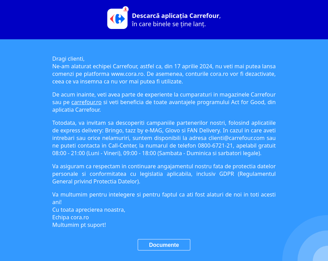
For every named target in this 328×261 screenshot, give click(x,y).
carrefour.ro (87, 102)
